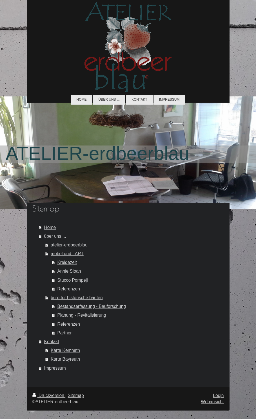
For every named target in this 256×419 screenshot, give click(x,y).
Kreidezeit (67, 262)
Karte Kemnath (65, 350)
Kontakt (51, 341)
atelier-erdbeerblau (69, 244)
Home (50, 227)
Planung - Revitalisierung (81, 315)
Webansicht (212, 401)
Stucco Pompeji (72, 280)
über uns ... (55, 236)
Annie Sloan (69, 271)
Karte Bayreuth (65, 359)
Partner (64, 332)
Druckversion (49, 395)
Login (218, 395)
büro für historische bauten (77, 297)
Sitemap (76, 395)
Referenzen (68, 288)
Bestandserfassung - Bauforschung (91, 306)
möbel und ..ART (67, 253)
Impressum (55, 368)
